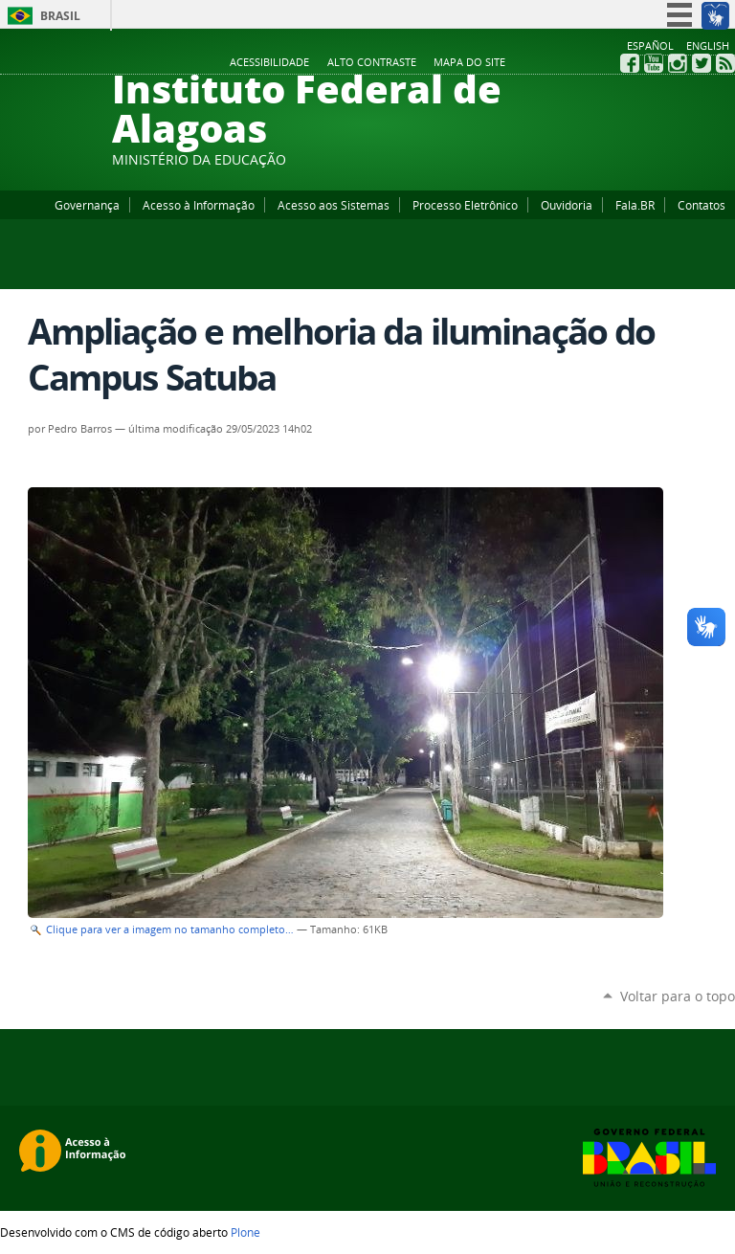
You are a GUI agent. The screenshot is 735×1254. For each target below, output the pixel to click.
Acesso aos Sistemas (334, 205)
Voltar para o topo (677, 996)
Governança (87, 205)
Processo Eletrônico (465, 205)
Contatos (701, 205)
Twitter (701, 63)
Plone (245, 1232)
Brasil (60, 16)
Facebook (629, 63)
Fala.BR (635, 205)
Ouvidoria (566, 205)
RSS (725, 63)
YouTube (653, 63)
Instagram (677, 63)
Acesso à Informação (199, 205)
